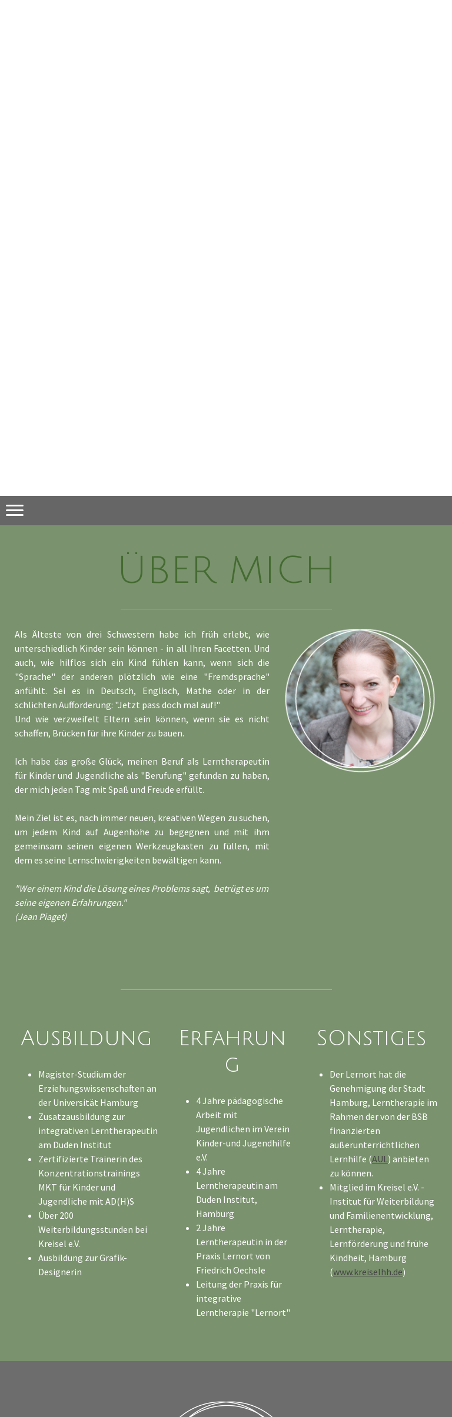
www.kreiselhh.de (368, 1272)
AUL (380, 1159)
